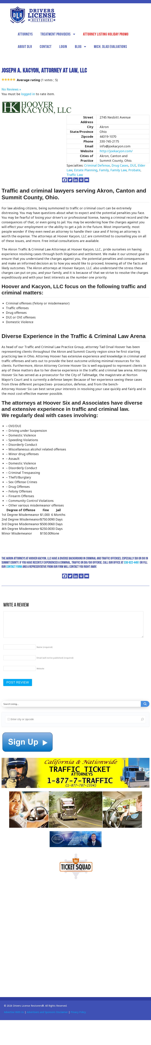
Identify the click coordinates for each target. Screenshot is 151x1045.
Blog (78, 46)
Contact (46, 46)
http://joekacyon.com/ (116, 151)
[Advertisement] (27, 937)
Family (104, 170)
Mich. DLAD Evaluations (110, 46)
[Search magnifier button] (145, 704)
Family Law (118, 170)
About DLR (25, 46)
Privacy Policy (78, 1012)
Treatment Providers (55, 34)
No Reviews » (11, 89)
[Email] (86, 179)
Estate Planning (85, 170)
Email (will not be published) (55, 657)
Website (40, 668)
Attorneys (25, 34)
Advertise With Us (14, 1012)
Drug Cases (120, 165)
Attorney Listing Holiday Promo (106, 34)
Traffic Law (75, 175)
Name (45, 647)
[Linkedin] (75, 179)
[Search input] (71, 704)
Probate (134, 170)
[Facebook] (64, 179)
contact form (14, 566)
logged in (28, 94)
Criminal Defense (97, 165)
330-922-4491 (131, 562)
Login (63, 46)
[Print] (81, 179)
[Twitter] (70, 179)
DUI (133, 165)
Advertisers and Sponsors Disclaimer (47, 1012)
